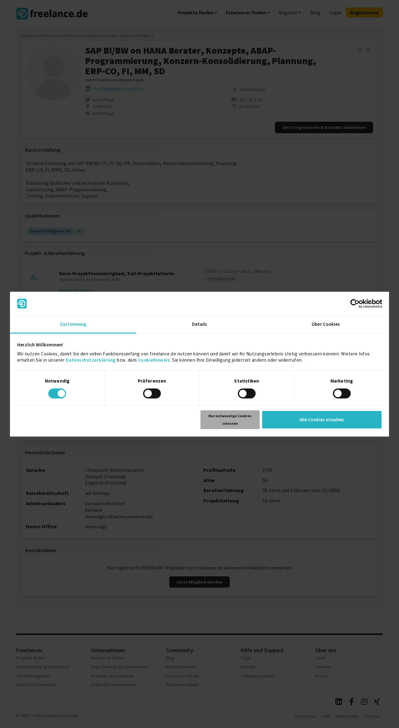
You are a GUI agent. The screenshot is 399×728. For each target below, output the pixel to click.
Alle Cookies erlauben (322, 420)
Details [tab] (199, 324)
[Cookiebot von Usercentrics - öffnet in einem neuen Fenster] (355, 303)
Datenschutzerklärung (91, 360)
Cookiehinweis (154, 360)
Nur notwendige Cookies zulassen (230, 419)
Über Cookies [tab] (326, 324)
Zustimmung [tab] (73, 324)
